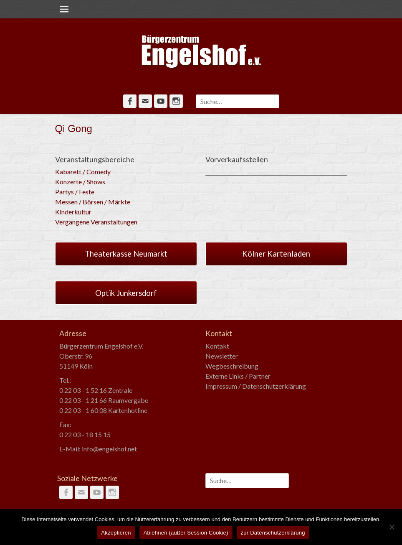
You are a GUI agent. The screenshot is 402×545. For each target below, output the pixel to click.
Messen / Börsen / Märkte (92, 202)
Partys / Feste (74, 192)
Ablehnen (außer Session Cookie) (186, 533)
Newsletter (221, 356)
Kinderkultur (73, 212)
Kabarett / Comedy (83, 172)
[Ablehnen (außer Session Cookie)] (391, 527)
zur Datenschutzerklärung (273, 533)
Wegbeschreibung (231, 366)
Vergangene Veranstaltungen (96, 222)
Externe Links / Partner (238, 376)
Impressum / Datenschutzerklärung (255, 386)
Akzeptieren (116, 533)
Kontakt (217, 346)
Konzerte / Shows (80, 182)
